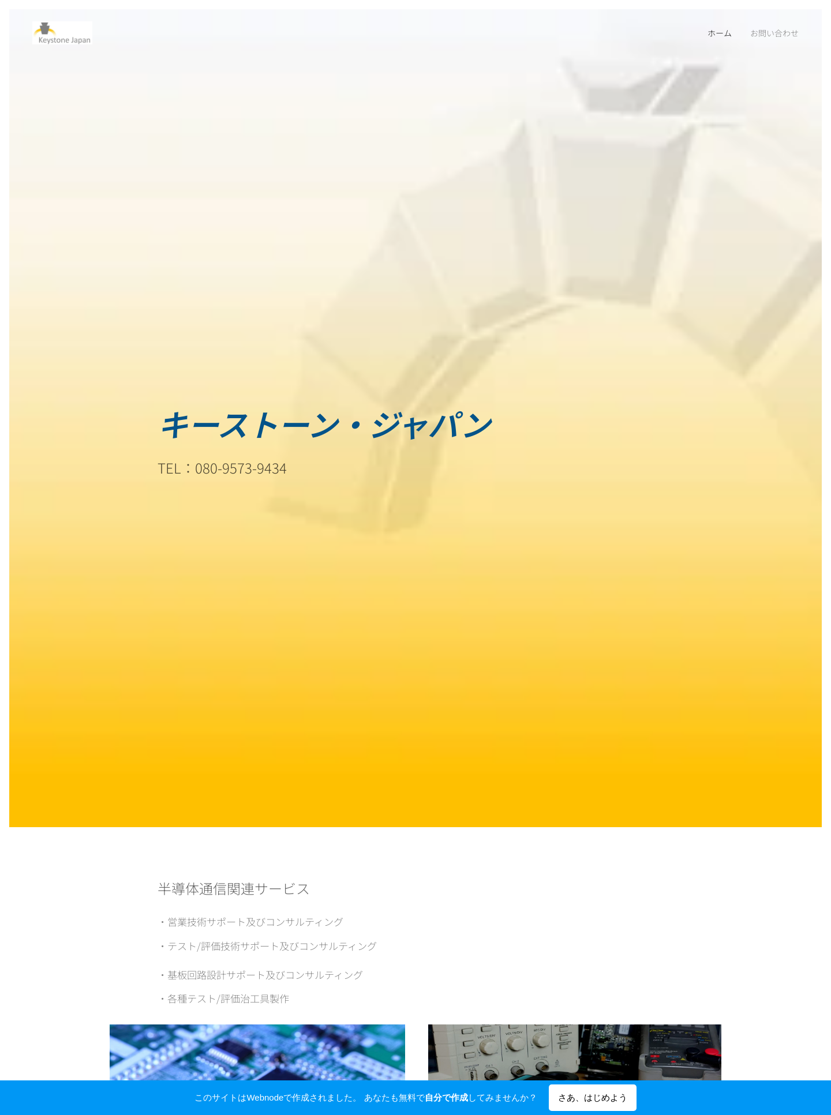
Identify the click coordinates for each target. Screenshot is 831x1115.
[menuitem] (719, 32)
